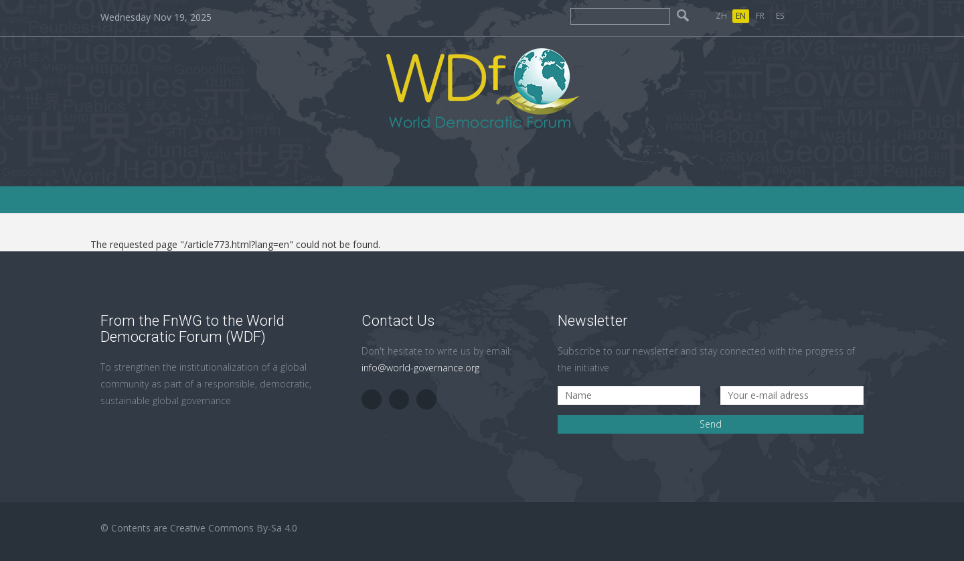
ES (780, 15)
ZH (721, 15)
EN (741, 15)
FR (760, 15)
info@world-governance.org (420, 367)
